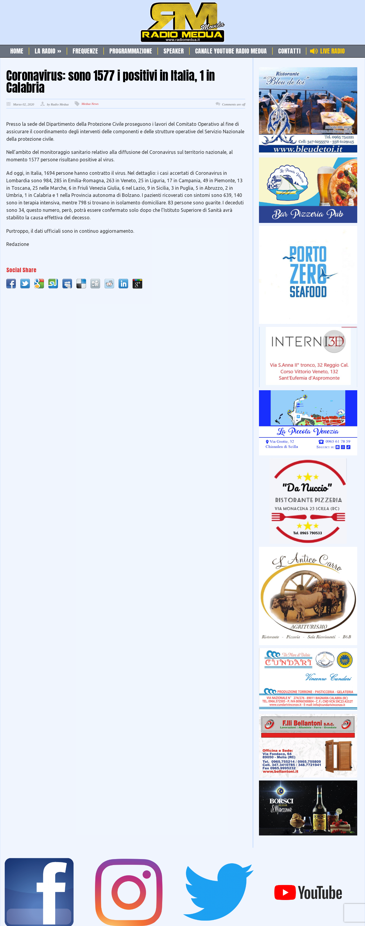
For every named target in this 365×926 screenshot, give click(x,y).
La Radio (48, 51)
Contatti (289, 51)
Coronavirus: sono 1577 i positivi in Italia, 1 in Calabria (110, 82)
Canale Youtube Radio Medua (231, 51)
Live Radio (332, 51)
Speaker (173, 51)
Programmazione (130, 51)
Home (16, 51)
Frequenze (85, 51)
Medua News (90, 103)
